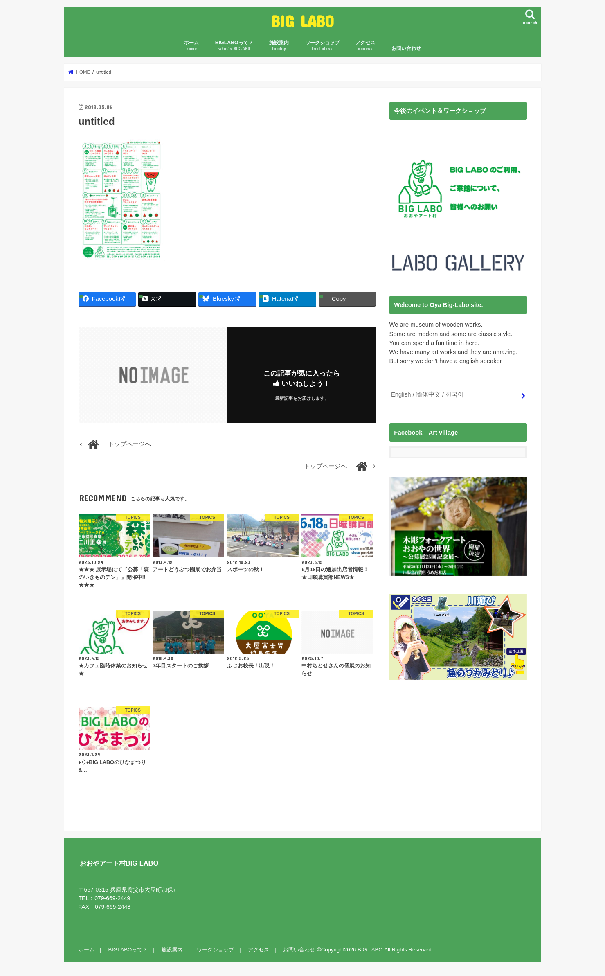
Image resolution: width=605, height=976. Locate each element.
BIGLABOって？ (234, 46)
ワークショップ (322, 46)
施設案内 (279, 46)
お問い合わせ (406, 48)
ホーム (191, 46)
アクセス (365, 46)
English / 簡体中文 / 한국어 (427, 394)
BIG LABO (302, 20)
